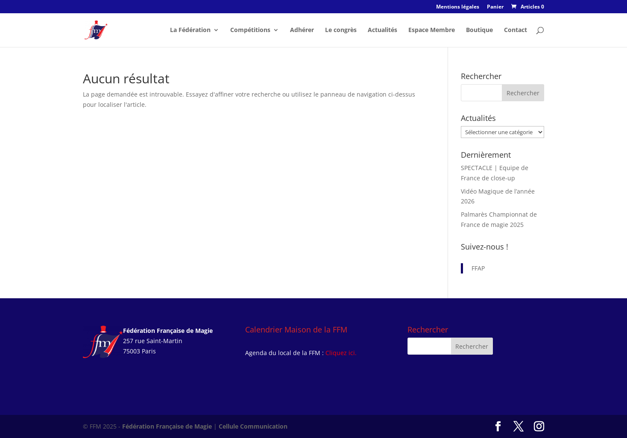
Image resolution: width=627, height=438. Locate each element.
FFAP (478, 268)
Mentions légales (457, 7)
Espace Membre (431, 30)
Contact (515, 30)
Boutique (479, 30)
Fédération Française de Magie (167, 426)
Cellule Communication (253, 426)
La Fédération (190, 30)
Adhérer (302, 30)
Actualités (382, 30)
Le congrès (341, 30)
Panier (495, 7)
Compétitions (250, 30)
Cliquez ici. (341, 353)
